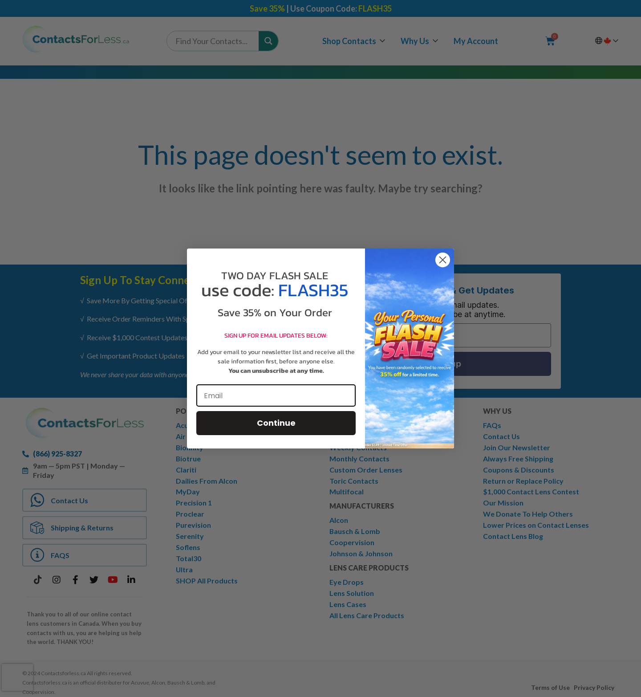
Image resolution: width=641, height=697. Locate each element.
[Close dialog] (442, 260)
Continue (276, 422)
